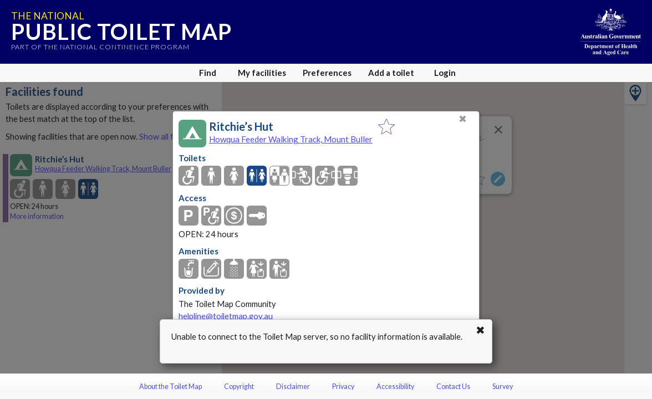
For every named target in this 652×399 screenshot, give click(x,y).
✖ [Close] (463, 119)
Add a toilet (391, 73)
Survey (502, 386)
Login (445, 73)
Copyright (239, 386)
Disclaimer (293, 386)
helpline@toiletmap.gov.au (226, 316)
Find (207, 73)
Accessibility (395, 386)
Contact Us (453, 386)
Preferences (327, 73)
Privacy (343, 386)
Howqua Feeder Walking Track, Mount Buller (291, 139)
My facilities (262, 73)
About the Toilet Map (170, 386)
